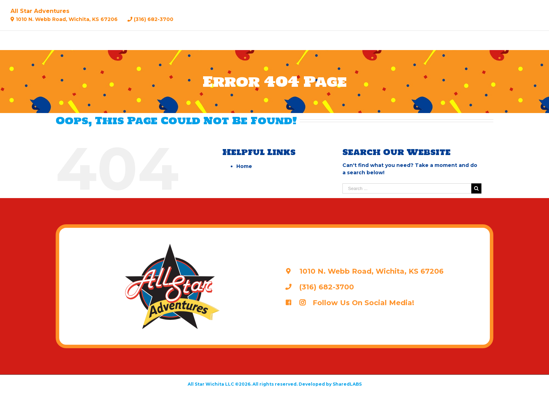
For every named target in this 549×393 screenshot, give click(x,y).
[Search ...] (406, 188)
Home (244, 166)
